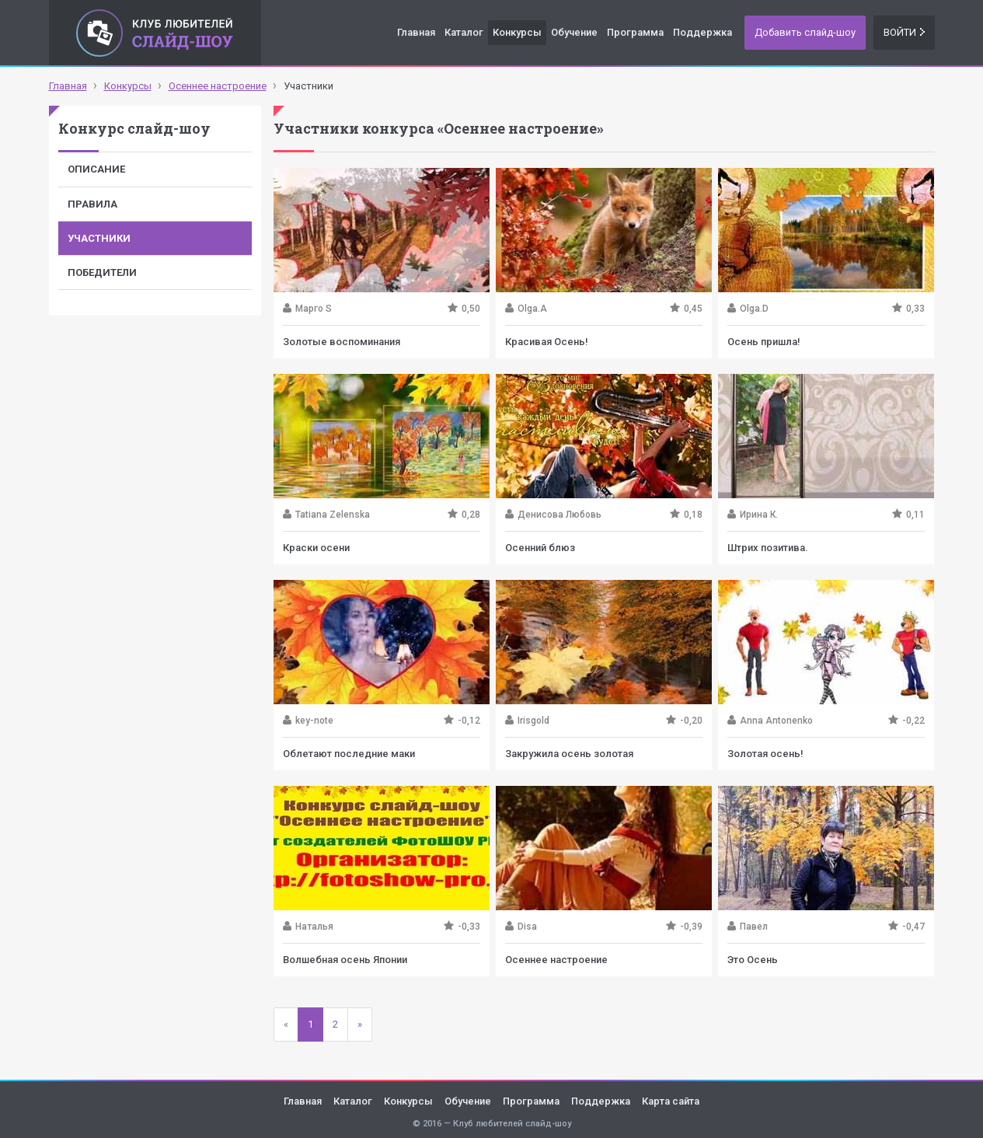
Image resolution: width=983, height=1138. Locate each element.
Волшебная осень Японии (345, 959)
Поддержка (702, 32)
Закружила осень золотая (569, 753)
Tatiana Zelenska (332, 514)
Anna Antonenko (776, 720)
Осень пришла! (763, 341)
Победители (102, 272)
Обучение (574, 32)
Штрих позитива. (767, 547)
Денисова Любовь (559, 514)
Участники (99, 238)
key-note (314, 720)
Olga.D (754, 308)
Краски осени (316, 547)
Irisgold (533, 720)
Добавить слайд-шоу (805, 32)
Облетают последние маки (349, 753)
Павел (754, 926)
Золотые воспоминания (341, 341)
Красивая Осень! (546, 341)
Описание (96, 169)
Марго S (313, 308)
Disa (527, 926)
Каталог (463, 32)
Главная (416, 32)
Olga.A (532, 308)
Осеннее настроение (556, 959)
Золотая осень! (765, 753)
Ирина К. (759, 514)
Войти (904, 32)
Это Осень (752, 959)
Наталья (314, 926)
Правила (92, 204)
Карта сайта (670, 1101)
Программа (635, 32)
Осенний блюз (540, 547)
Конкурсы (517, 32)
